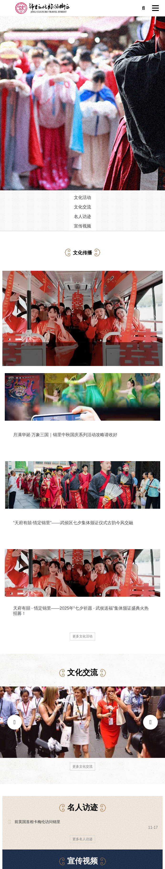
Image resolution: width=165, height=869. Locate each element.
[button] (143, 8)
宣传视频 (82, 226)
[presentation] (14, 722)
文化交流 (82, 207)
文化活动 (82, 197)
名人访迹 (82, 216)
